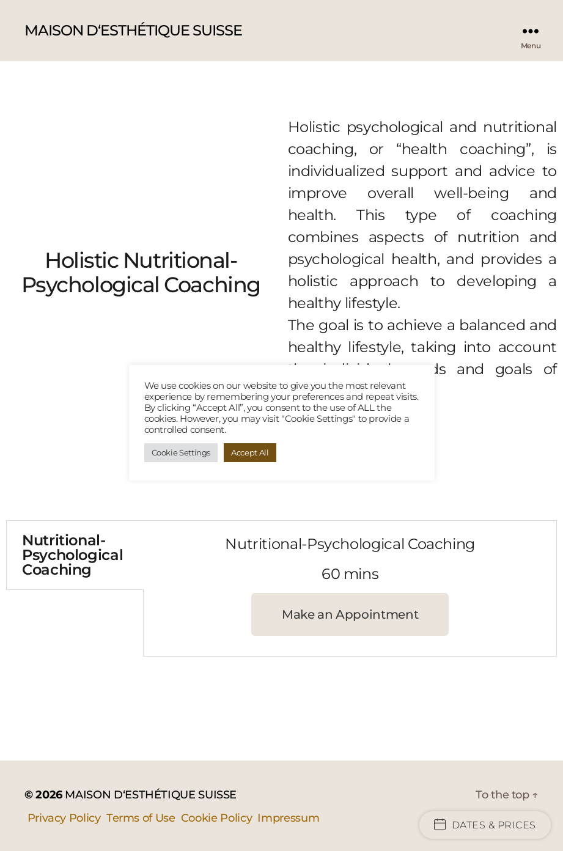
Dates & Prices (485, 825)
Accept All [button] (249, 452)
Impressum (288, 818)
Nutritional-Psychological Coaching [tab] (72, 554)
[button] (350, 614)
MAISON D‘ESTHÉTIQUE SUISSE (133, 30)
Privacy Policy (64, 818)
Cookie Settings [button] (181, 452)
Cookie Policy (216, 818)
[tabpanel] (350, 588)
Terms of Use (140, 818)
